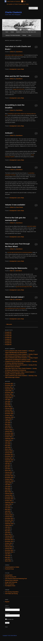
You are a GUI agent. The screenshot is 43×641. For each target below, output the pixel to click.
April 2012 (7, 559)
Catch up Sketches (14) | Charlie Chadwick (16, 375)
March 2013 (8, 545)
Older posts (8, 324)
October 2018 (8, 436)
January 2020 (8, 410)
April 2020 (7, 404)
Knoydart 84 (8, 342)
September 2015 (9, 502)
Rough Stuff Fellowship (11, 582)
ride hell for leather (31, 226)
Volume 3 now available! (15, 205)
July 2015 (7, 506)
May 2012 (7, 557)
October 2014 (8, 522)
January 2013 (8, 548)
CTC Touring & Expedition (11, 591)
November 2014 (9, 520)
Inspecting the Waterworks (16, 268)
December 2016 (9, 475)
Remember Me (9, 619)
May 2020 (7, 403)
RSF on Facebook (9, 584)
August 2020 (8, 397)
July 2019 (7, 420)
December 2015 (9, 497)
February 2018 (8, 451)
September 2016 (9, 481)
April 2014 (7, 532)
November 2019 (9, 413)
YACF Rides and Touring (11, 593)
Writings (24, 35)
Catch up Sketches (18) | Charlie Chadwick (16, 350)
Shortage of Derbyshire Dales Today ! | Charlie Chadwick (19, 372)
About (29, 35)
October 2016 (8, 479)
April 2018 (7, 447)
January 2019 (8, 431)
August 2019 (8, 419)
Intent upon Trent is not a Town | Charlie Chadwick (18, 368)
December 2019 (9, 411)
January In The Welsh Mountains (12, 35)
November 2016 (9, 477)
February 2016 (8, 493)
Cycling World (8, 575)
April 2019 (7, 426)
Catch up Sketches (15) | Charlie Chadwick (16, 365)
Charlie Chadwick (13, 12)
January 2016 (8, 495)
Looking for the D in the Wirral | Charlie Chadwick (17, 361)
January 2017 (8, 474)
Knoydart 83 (8, 344)
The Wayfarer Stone (10, 585)
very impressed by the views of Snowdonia (15, 308)
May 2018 (7, 445)
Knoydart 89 (8, 335)
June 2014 (7, 529)
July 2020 (7, 399)
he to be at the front (18, 89)
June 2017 (7, 465)
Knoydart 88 (8, 337)
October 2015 (8, 500)
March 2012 (8, 561)
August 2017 (8, 461)
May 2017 (7, 467)
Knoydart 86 (8, 341)
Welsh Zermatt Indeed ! (14, 297)
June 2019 (7, 422)
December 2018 (9, 433)
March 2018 (8, 449)
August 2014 (8, 525)
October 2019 (8, 415)
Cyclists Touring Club (10, 576)
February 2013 (8, 546)
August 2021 (8, 390)
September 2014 (9, 523)
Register (7, 601)
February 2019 (8, 429)
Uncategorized (13, 69)
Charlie (12, 32)
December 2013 (9, 539)
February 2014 (8, 536)
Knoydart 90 (8, 334)
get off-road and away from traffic (24, 286)
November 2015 (9, 498)
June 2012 (7, 555)
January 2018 (8, 452)
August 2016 (8, 482)
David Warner (19, 51)
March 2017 (8, 470)
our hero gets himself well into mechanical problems (19, 252)
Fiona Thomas (19, 207)
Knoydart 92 (8, 332)
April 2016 (7, 490)
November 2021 (9, 385)
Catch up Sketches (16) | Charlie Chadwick (16, 357)
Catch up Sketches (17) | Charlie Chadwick (16, 354)
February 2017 (8, 472)
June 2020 (7, 401)
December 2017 (9, 454)
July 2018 (7, 442)
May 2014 (7, 530)
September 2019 (9, 417)
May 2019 (7, 424)
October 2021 (8, 387)
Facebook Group (9, 569)
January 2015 (8, 516)
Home (6, 32)
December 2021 (9, 383)
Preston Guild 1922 (13, 167)
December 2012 (9, 550)
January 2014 (8, 537)
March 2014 (8, 534)
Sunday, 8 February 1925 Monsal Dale (14, 373)
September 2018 (9, 438)
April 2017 (7, 468)
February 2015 (8, 514)
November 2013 (9, 541)
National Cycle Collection (11, 580)
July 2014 (7, 527)
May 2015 (7, 509)
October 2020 (8, 394)
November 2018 (9, 435)
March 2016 (8, 491)
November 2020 (9, 392)
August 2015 (8, 504)
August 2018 (8, 440)
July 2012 (7, 553)
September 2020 (9, 396)
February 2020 (8, 408)
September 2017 (9, 459)
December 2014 (9, 518)
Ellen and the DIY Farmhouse (17, 76)
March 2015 (8, 513)
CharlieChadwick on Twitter (12, 567)
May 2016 (7, 488)
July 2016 (7, 484)
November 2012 (9, 552)
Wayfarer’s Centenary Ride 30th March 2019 (26, 32)
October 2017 (8, 458)
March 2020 (8, 406)
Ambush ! (9, 133)
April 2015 (7, 511)
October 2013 (8, 543)
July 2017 (7, 463)
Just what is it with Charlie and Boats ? (14, 55)
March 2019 (8, 427)
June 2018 (7, 443)
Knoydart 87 (8, 339)
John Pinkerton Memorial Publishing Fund (16, 578)
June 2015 (7, 507)
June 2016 (7, 486)
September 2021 (9, 388)
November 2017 (9, 456)
